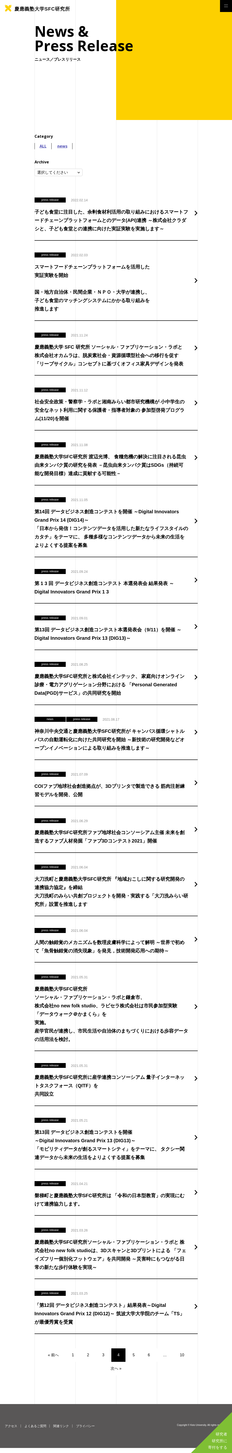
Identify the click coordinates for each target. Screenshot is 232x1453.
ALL (43, 146)
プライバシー (85, 1431)
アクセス (11, 1431)
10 (182, 1360)
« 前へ (53, 1360)
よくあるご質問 (35, 1431)
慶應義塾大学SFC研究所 (42, 9)
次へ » (116, 1373)
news (62, 146)
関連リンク (61, 1431)
